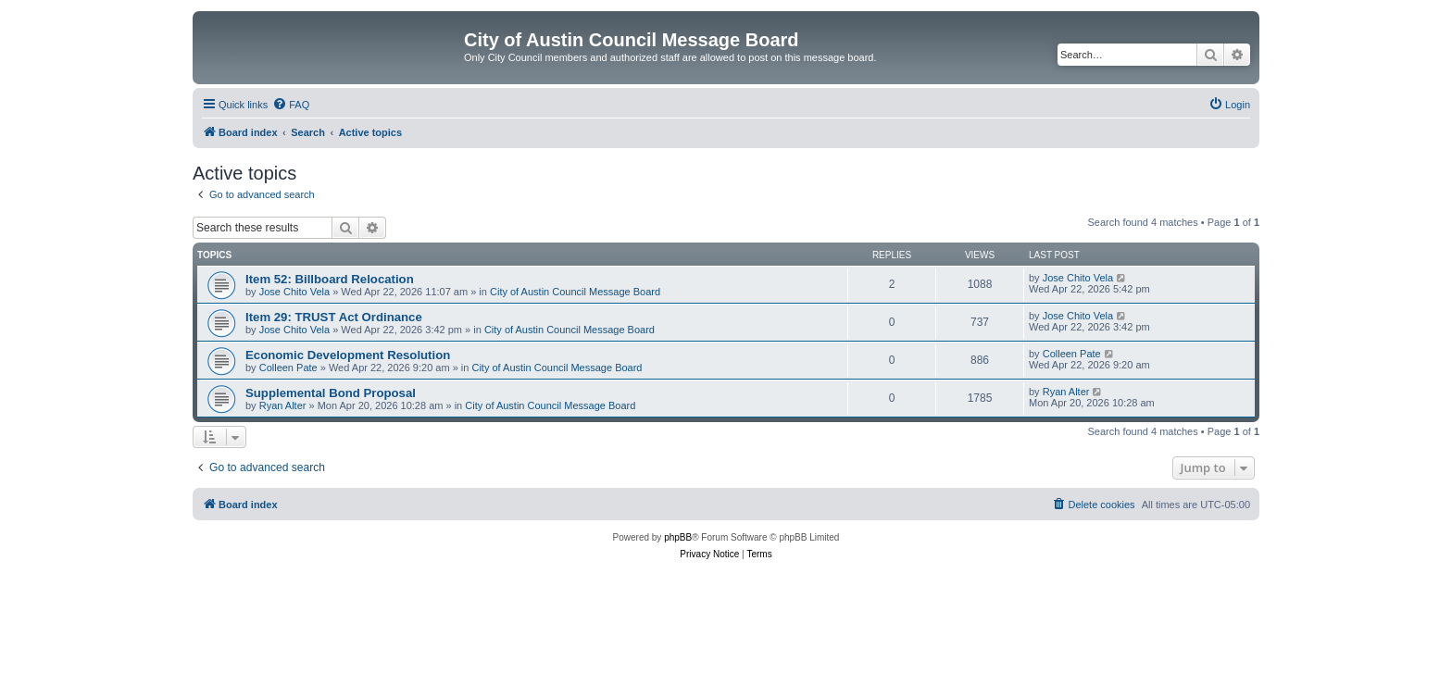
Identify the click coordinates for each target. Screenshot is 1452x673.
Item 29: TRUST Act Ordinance (333, 317)
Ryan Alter (283, 405)
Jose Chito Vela (294, 291)
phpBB (678, 537)
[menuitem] (290, 104)
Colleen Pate (288, 367)
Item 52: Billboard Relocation (329, 279)
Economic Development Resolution (347, 355)
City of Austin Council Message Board (575, 291)
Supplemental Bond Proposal (330, 393)
